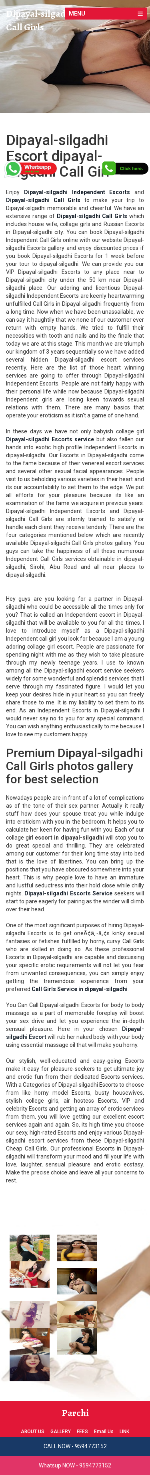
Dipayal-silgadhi (40, 13)
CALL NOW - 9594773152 (75, 1446)
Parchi (75, 1412)
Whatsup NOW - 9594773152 (75, 1465)
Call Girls (25, 27)
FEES (82, 1431)
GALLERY (60, 1431)
